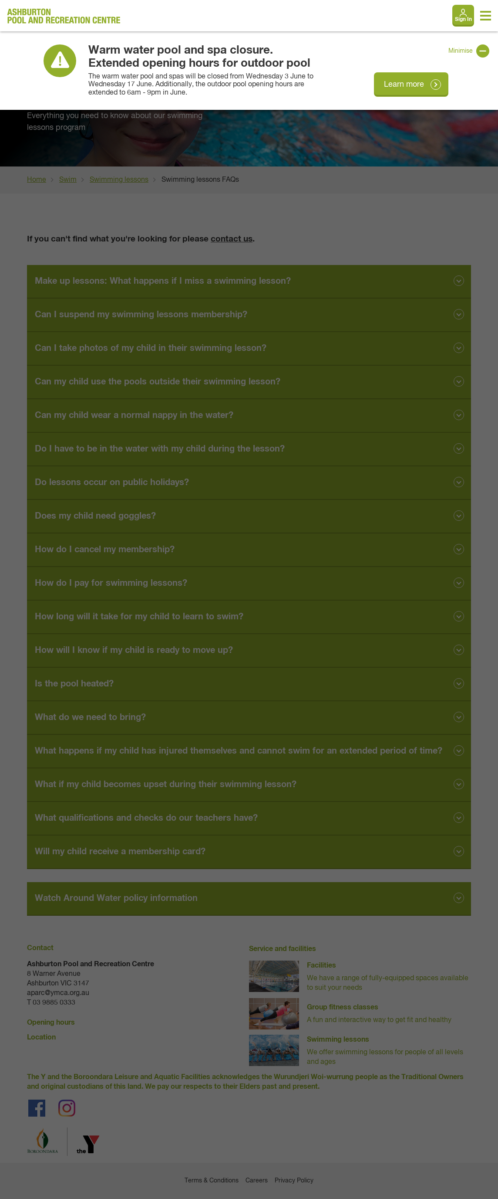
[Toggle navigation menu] (485, 15)
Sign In (463, 19)
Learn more (404, 84)
